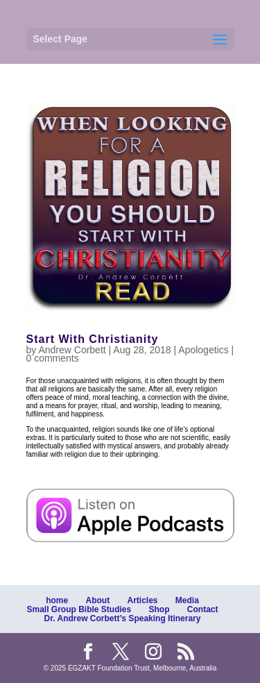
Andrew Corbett (71, 349)
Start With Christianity (92, 339)
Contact (202, 609)
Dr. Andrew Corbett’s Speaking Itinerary (122, 618)
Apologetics (203, 349)
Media (187, 600)
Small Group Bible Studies (78, 609)
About (97, 600)
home (57, 600)
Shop (159, 609)
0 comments (52, 358)
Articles (142, 600)
